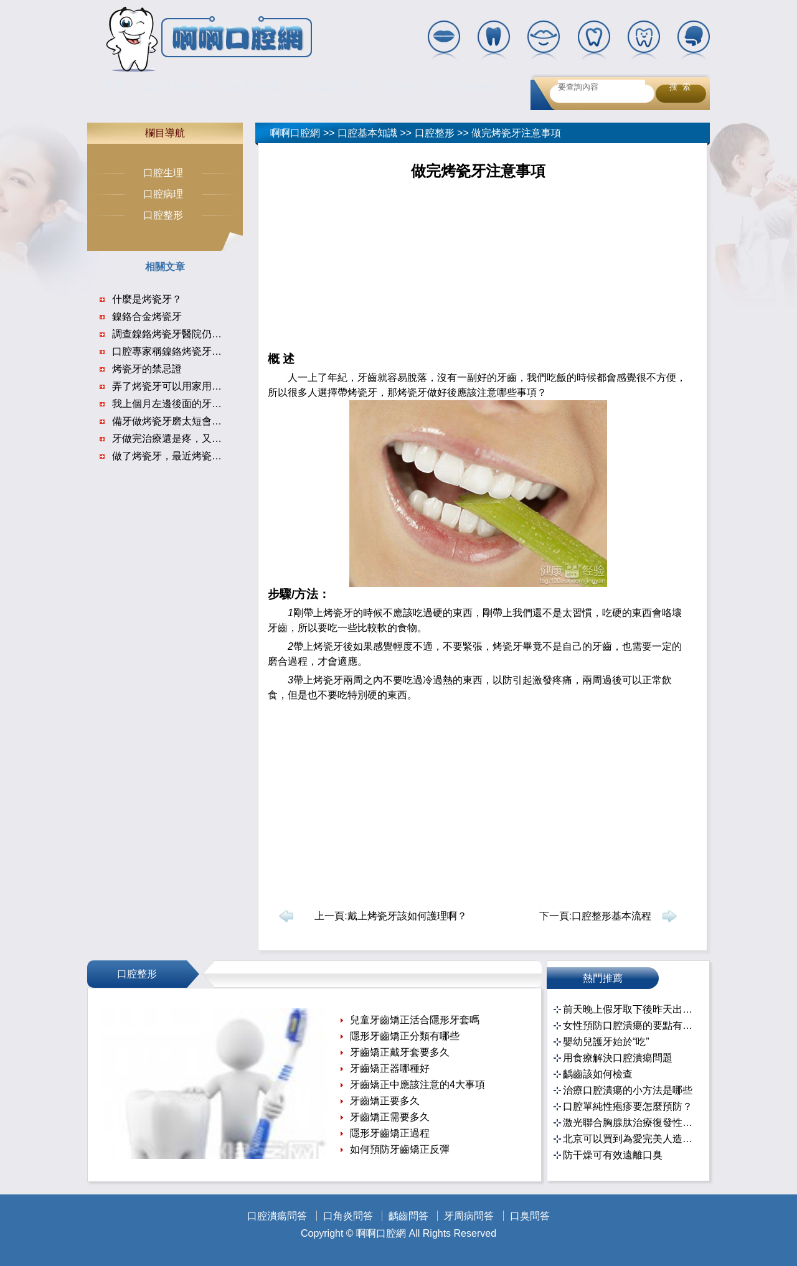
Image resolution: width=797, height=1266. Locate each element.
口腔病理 (163, 194)
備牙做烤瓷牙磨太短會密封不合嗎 (187, 421)
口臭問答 (530, 1216)
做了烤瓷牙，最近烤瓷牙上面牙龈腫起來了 (206, 456)
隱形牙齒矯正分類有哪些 (405, 1036)
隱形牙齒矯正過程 (390, 1133)
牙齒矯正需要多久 (390, 1117)
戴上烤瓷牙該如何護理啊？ (407, 916)
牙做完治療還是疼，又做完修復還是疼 (196, 438)
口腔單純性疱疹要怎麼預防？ (627, 1106)
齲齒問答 (408, 1216)
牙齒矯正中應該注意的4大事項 (417, 1084)
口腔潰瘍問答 (277, 1216)
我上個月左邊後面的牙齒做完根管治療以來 (206, 403)
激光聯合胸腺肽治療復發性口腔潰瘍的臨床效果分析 (630, 1122)
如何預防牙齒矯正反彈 (400, 1149)
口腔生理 (163, 172)
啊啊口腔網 (295, 133)
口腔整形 (435, 133)
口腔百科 (398, 86)
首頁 (114, 86)
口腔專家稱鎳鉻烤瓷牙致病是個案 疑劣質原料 (213, 351)
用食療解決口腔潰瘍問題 (617, 1058)
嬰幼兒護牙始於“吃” (606, 1041)
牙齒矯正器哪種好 (390, 1068)
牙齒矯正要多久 (385, 1100)
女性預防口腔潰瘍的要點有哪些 (630, 1025)
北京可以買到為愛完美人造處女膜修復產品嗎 (630, 1138)
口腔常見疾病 (172, 86)
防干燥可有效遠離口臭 (613, 1155)
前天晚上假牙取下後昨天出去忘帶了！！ (630, 1009)
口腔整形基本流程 (611, 916)
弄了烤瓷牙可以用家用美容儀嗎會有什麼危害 (211, 386)
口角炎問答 (348, 1216)
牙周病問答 (469, 1216)
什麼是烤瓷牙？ (147, 299)
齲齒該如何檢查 (598, 1074)
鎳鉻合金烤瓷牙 (147, 316)
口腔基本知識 (251, 86)
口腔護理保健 (329, 86)
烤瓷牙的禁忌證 (147, 368)
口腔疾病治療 (466, 86)
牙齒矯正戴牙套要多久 (400, 1052)
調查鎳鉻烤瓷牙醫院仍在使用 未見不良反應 (208, 334)
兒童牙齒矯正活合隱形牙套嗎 (414, 1020)
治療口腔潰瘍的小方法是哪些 (627, 1090)
